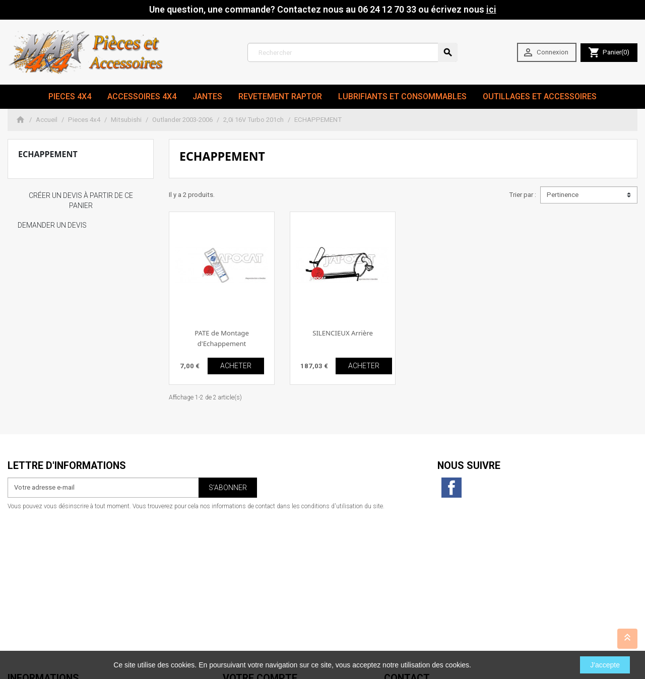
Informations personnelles (261, 542)
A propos (21, 572)
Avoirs (232, 562)
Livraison (21, 542)
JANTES (207, 96)
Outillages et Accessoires (540, 96)
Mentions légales (33, 552)
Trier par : (522, 194)
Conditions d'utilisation (42, 562)
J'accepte (605, 665)
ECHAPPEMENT (48, 154)
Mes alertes (240, 592)
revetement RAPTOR (280, 96)
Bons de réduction (250, 582)
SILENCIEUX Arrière (342, 332)
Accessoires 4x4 (141, 96)
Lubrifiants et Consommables (402, 96)
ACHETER (235, 366)
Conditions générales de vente (52, 592)
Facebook (451, 488)
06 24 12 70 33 (448, 632)
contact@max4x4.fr (440, 622)
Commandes (242, 552)
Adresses (237, 572)
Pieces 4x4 (69, 96)
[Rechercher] (352, 52)
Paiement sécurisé (35, 582)
